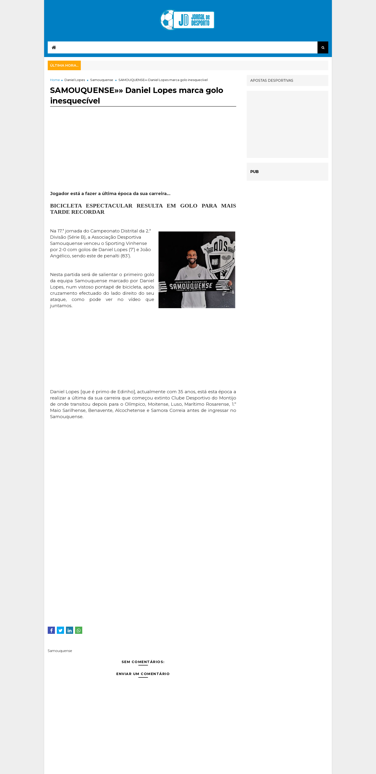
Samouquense (101, 80)
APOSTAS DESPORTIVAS (271, 80)
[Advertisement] (143, 157)
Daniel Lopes (75, 80)
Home (55, 80)
